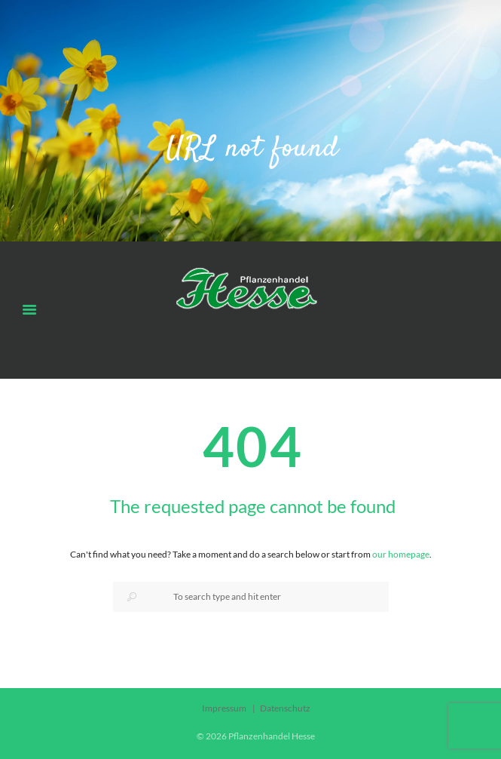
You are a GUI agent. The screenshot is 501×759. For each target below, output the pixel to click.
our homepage (400, 554)
